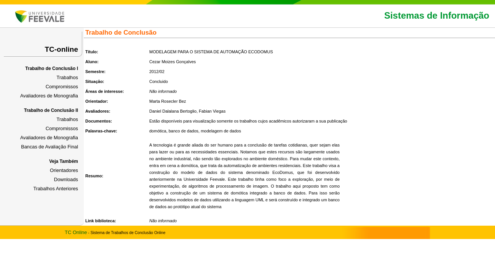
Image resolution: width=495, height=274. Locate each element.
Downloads (66, 179)
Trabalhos (67, 77)
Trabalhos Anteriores (55, 188)
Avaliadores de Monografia (49, 96)
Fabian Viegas (212, 111)
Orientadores (64, 170)
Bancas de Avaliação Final (49, 147)
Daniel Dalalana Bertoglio (172, 111)
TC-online (61, 49)
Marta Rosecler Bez (167, 101)
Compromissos (62, 86)
